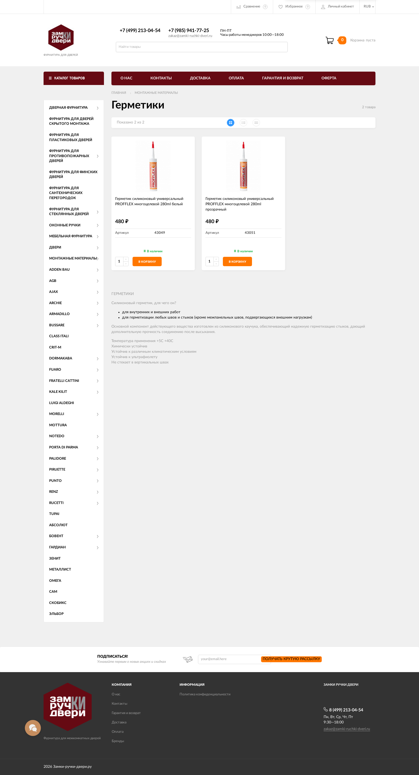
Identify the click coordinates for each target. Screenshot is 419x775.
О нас (126, 78)
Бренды (118, 741)
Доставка (200, 78)
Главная (118, 92)
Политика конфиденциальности (205, 694)
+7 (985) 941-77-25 (188, 30)
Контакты (161, 78)
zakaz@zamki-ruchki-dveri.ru (190, 36)
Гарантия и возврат (282, 78)
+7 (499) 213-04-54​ (140, 30)
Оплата (236, 78)
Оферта (328, 78)
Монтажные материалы (156, 92)
